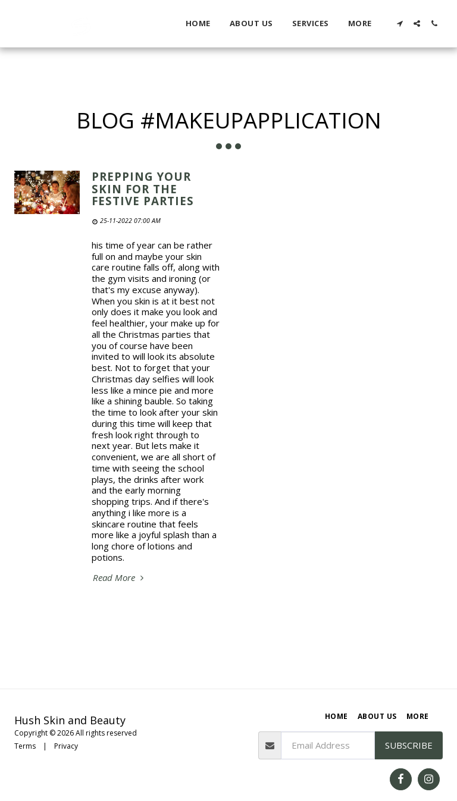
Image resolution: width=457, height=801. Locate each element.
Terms (25, 746)
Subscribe (409, 745)
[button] (400, 23)
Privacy (66, 746)
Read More (119, 577)
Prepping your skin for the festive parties (143, 188)
